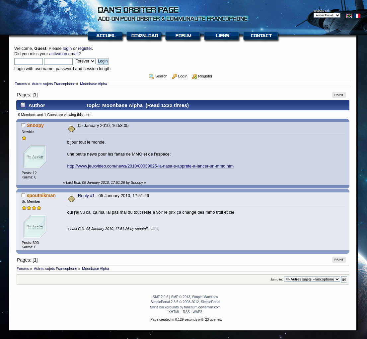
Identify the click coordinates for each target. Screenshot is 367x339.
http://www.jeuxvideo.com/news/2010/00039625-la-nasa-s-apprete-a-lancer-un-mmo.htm (150, 166)
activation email (63, 53)
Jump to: (276, 279)
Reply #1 (86, 195)
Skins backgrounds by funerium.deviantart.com (185, 307)
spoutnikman (41, 195)
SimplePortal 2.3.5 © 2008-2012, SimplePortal (185, 302)
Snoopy (35, 125)
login (67, 48)
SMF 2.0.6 (160, 297)
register (85, 48)
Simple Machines (205, 297)
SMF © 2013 (180, 297)
